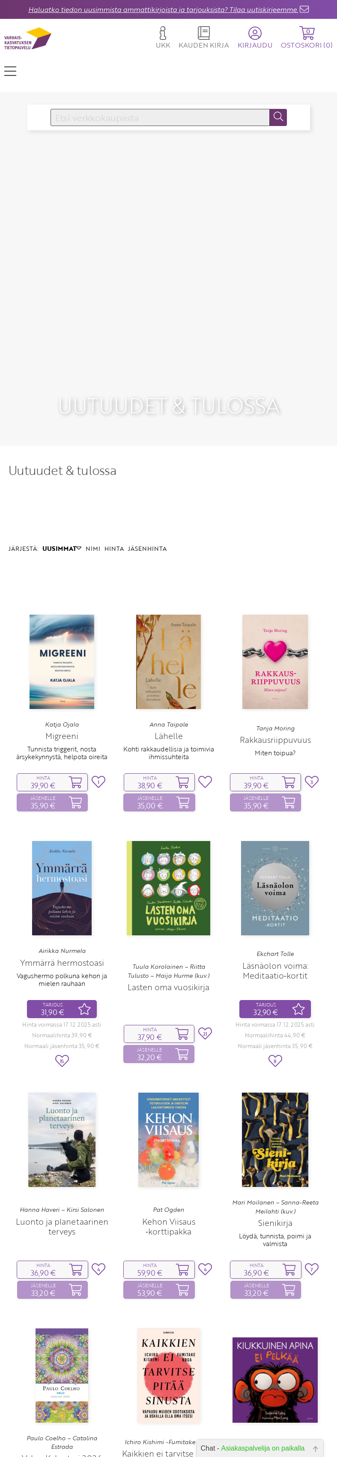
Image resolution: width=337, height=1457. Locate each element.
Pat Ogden (168, 1132)
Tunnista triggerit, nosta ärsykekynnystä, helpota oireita (61, 675)
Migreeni (61, 658)
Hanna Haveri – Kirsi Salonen (62, 1132)
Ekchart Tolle (275, 876)
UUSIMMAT (61, 470)
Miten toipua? (275, 675)
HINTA (114, 470)
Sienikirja (275, 1145)
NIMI (93, 470)
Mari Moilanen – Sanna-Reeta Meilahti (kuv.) (275, 1129)
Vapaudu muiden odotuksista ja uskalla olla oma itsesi (169, 1403)
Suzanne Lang (275, 1372)
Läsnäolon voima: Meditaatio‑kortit (275, 893)
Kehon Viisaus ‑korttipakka (168, 1149)
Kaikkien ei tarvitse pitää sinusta (168, 1381)
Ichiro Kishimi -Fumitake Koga (169, 1364)
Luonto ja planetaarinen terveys (62, 1149)
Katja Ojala (62, 647)
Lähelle (169, 658)
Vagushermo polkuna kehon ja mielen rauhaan (62, 902)
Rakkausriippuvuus (275, 662)
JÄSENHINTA (147, 470)
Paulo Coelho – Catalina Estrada (62, 1364)
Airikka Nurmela (62, 873)
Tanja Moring (275, 650)
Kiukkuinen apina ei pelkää (275, 1389)
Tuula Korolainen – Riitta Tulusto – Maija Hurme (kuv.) (168, 893)
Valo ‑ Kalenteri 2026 (62, 1381)
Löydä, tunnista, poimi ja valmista (275, 1162)
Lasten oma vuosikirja (168, 910)
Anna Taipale (168, 647)
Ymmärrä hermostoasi (62, 885)
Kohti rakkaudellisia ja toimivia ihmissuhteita (168, 675)
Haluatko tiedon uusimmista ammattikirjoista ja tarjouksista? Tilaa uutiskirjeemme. (163, 9)
